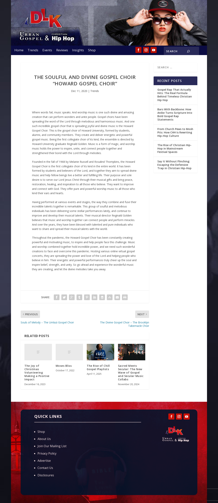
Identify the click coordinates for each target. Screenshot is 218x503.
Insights (78, 50)
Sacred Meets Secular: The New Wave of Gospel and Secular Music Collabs (131, 372)
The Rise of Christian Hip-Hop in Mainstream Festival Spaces (174, 148)
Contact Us (45, 468)
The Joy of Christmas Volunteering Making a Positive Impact (36, 372)
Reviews (62, 50)
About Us (44, 439)
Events (47, 50)
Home (18, 50)
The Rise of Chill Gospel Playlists (98, 367)
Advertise (44, 461)
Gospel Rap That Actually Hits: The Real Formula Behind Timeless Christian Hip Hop (174, 95)
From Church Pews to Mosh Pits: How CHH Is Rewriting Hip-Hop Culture (175, 132)
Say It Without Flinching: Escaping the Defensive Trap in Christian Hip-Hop (174, 165)
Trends (33, 50)
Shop (92, 50)
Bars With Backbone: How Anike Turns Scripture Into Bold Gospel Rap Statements (174, 114)
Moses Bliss (64, 366)
